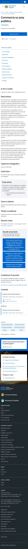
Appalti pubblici (4, 435)
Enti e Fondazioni (5, 417)
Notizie (2, 469)
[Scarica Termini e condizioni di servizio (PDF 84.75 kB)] (14, 285)
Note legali (3, 526)
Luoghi (2, 482)
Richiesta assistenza (6, 517)
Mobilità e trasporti (5, 452)
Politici (2, 413)
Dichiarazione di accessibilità (8, 529)
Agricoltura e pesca (5, 428)
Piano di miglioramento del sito (8, 531)
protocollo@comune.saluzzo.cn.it (12, 500)
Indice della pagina (14, 47)
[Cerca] (24, 6)
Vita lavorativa (4, 461)
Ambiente (3, 430)
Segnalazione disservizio (7, 514)
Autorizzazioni (4, 437)
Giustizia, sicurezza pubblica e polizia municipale (12, 447)
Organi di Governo (5, 410)
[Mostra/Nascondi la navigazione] (3, 6)
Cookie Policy (4, 524)
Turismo (3, 459)
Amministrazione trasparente (8, 519)
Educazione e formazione (7, 445)
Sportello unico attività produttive (11, 310)
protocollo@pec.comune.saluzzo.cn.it (12, 502)
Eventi (2, 485)
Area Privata (4, 537)
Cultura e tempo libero (6, 442)
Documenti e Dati (5, 420)
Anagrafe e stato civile (6, 433)
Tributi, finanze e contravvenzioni (9, 456)
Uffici (2, 408)
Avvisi (2, 474)
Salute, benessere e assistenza (8, 454)
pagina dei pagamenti (7, 225)
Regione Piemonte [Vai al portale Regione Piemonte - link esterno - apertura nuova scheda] (5, 2)
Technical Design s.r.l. (11, 545)
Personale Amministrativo (7, 415)
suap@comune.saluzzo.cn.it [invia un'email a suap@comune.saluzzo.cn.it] (9, 301)
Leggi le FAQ (4, 510)
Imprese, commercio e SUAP (8, 449)
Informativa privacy (5, 521)
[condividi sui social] (4, 39)
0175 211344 (6, 299)
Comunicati (3, 472)
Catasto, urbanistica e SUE (7, 440)
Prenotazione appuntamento (8, 512)
